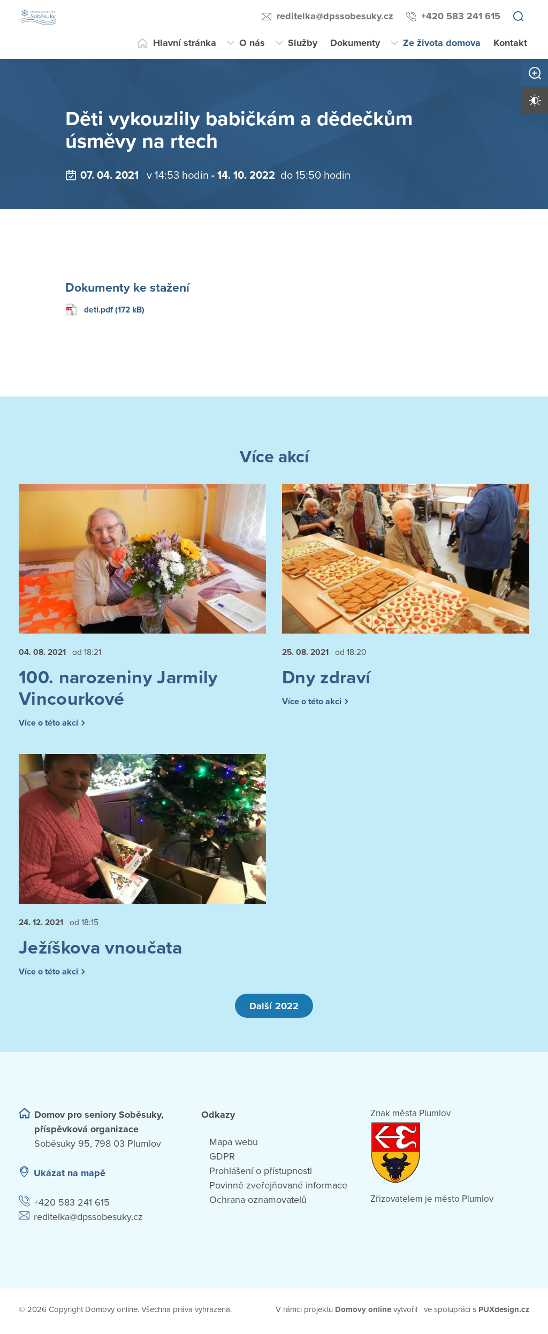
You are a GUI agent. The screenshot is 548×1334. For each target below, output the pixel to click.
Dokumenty (355, 43)
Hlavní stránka (184, 43)
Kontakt (510, 43)
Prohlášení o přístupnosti (260, 1174)
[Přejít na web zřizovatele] (449, 1156)
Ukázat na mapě (69, 1176)
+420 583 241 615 (460, 16)
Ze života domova (442, 43)
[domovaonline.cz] (364, 1313)
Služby (302, 43)
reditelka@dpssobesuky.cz (335, 16)
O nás (252, 43)
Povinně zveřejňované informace (278, 1188)
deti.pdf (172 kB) (106, 309)
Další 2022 (274, 1009)
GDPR (222, 1159)
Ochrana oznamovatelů (258, 1203)
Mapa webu (233, 1145)
